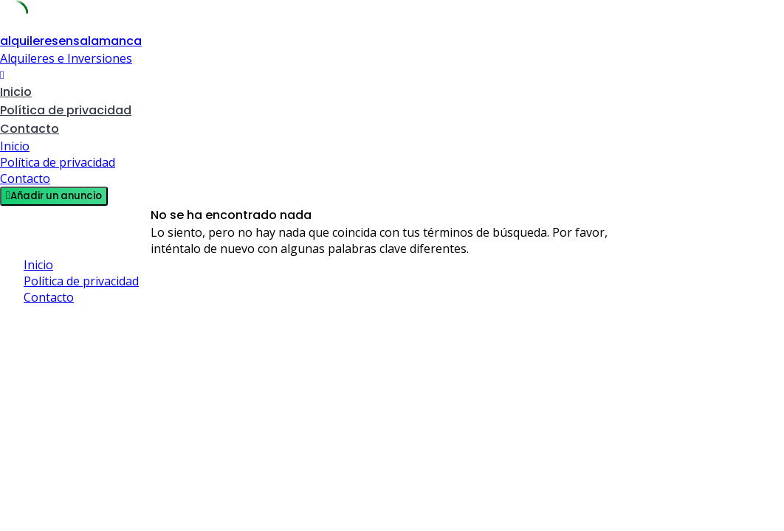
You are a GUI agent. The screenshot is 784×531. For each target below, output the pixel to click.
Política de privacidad (65, 110)
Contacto (29, 128)
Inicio (16, 91)
